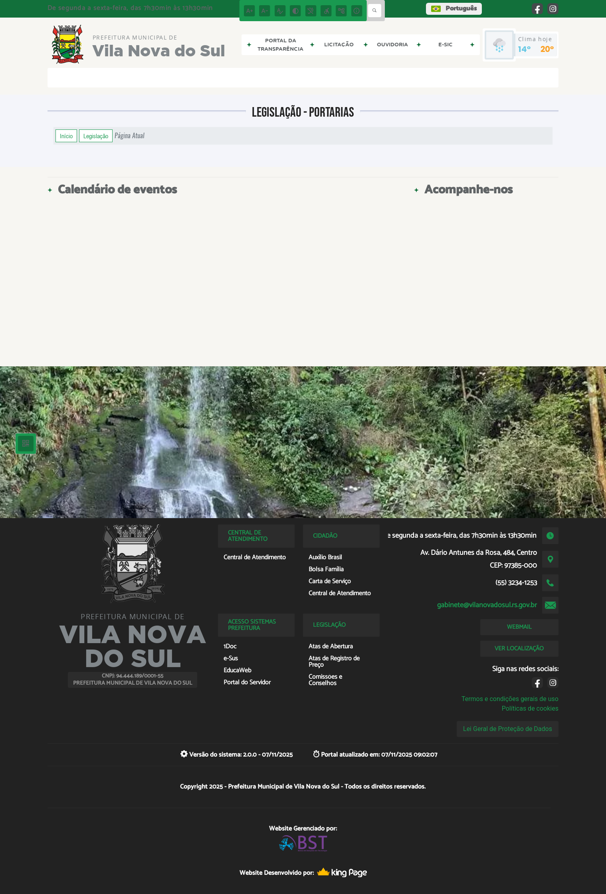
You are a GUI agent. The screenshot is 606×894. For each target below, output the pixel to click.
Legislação (95, 136)
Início (66, 136)
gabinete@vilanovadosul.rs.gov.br (487, 605)
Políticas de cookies (530, 708)
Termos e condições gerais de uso (509, 699)
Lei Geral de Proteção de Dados (507, 729)
